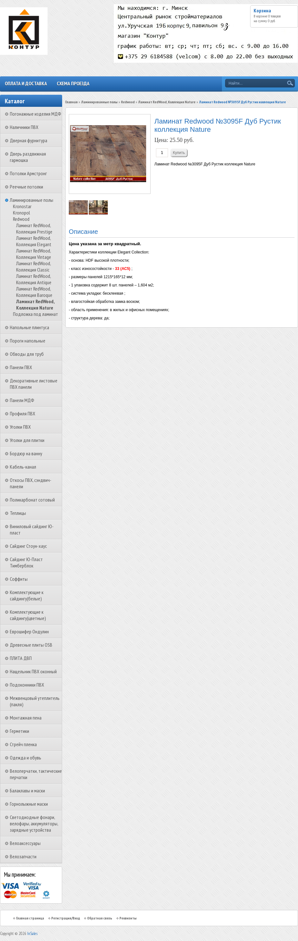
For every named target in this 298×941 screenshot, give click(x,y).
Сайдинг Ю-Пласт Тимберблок (26, 562)
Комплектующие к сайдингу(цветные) (28, 615)
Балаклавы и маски (27, 790)
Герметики (19, 731)
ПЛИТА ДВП (21, 658)
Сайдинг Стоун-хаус (28, 546)
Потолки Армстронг (28, 173)
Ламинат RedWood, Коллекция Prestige (34, 228)
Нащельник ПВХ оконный (33, 671)
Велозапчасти (23, 856)
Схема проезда (73, 83)
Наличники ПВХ (24, 127)
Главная (71, 101)
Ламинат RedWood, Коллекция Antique (33, 279)
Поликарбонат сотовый (32, 499)
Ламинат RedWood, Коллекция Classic (33, 266)
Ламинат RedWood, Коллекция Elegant (33, 241)
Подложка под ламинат (35, 314)
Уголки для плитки (27, 440)
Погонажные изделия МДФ (35, 114)
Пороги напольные (27, 340)
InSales (32, 933)
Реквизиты (128, 918)
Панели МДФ (22, 400)
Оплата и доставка (26, 83)
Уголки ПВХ (20, 427)
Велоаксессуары (25, 843)
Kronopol (21, 212)
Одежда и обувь (25, 757)
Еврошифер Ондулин (29, 631)
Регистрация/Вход (65, 918)
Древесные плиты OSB (31, 645)
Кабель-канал (23, 467)
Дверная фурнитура (28, 140)
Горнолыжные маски (29, 804)
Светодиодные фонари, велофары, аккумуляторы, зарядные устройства (34, 823)
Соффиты (19, 579)
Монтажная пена (26, 717)
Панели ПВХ (21, 367)
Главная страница (30, 918)
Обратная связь (99, 918)
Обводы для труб (27, 354)
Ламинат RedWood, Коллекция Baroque (34, 291)
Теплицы (18, 513)
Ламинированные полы (31, 200)
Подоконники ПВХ (27, 685)
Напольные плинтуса (29, 327)
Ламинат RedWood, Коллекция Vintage (33, 253)
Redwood (21, 219)
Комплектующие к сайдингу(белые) (26, 595)
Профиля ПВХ (22, 413)
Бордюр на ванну (26, 453)
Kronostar (22, 206)
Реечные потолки (26, 186)
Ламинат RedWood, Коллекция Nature (35, 304)
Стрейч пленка (23, 744)
